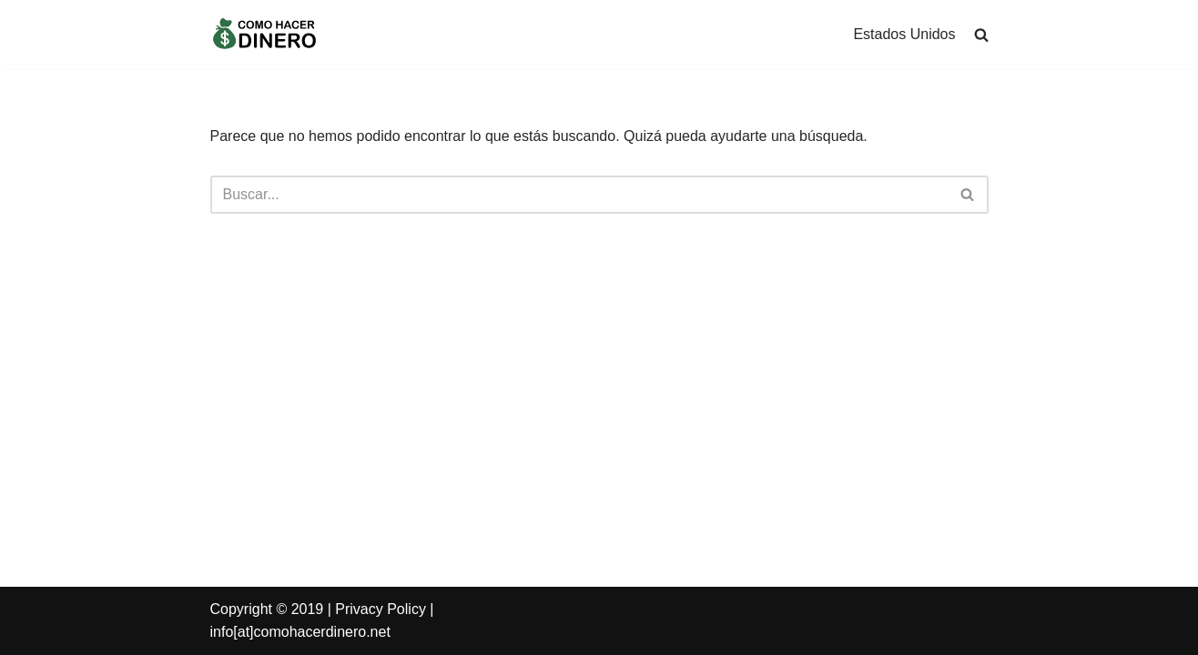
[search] (981, 34)
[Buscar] (968, 195)
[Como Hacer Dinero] (265, 34)
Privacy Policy (380, 609)
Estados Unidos (904, 34)
